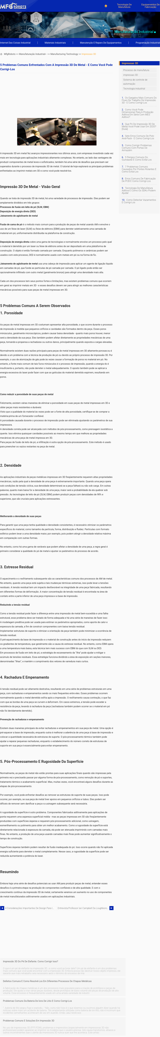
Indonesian (30, 1022)
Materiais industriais (55, 43)
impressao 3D (89, 54)
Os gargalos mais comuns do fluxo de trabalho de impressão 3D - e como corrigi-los (139, 100)
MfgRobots (9, 54)
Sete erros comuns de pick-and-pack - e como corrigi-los (138, 134)
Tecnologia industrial (134, 88)
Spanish (5, 1019)
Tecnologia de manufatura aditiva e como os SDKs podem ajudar (138, 188)
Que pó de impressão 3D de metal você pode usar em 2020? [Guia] (138, 124)
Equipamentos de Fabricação (150, 5)
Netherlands (7, 1030)
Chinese (5, 1022)
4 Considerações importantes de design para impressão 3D (31, 908)
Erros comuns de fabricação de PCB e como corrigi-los (138, 177)
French (28, 1015)
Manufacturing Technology (64, 54)
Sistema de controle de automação (135, 81)
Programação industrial (148, 43)
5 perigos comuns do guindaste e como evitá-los (136, 156)
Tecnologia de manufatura (124, 5)
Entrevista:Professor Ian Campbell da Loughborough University (83, 908)
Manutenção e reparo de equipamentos (100, 43)
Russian (29, 1030)
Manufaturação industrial (32, 54)
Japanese (6, 1026)
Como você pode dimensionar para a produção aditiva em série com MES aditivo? (139, 112)
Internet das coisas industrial (15, 43)
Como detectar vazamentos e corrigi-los (138, 198)
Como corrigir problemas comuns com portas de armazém (136, 145)
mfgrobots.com (130, 1027)
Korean (28, 1026)
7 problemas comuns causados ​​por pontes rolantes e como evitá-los (139, 167)
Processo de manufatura (136, 70)
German (5, 1015)
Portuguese (31, 1019)
